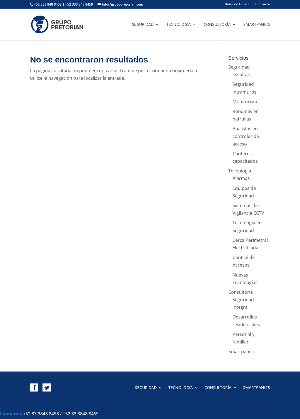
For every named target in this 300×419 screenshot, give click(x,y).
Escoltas (241, 74)
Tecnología (178, 24)
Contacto (262, 4)
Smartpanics (256, 24)
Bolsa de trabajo (237, 4)
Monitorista (244, 102)
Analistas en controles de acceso (245, 136)
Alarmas (241, 178)
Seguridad (143, 24)
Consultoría (217, 24)
